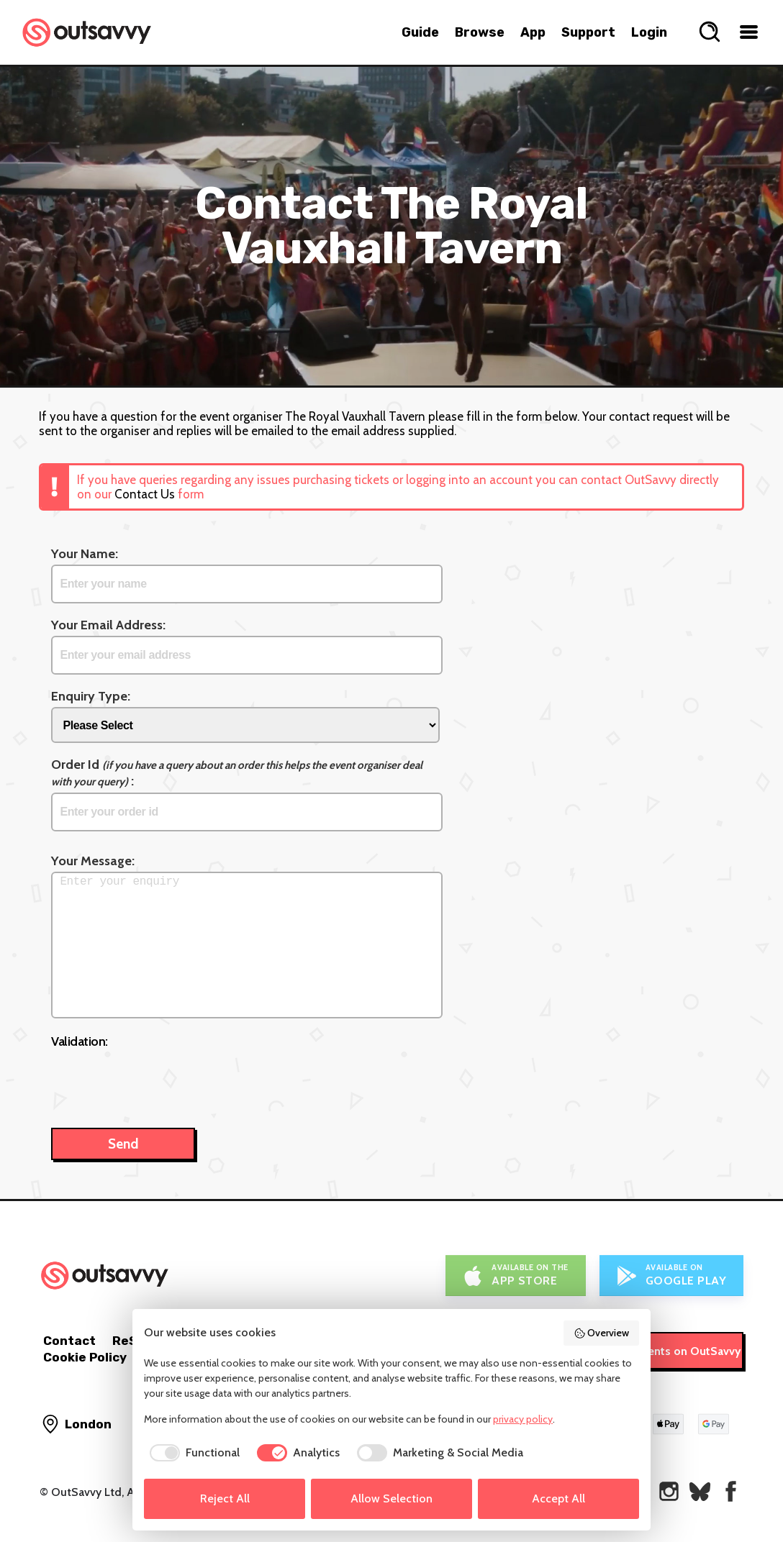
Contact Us (144, 494)
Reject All (225, 1498)
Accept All (558, 1498)
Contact (69, 1340)
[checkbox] (192, 1452)
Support (588, 32)
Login (649, 32)
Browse (479, 32)
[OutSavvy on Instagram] (669, 1491)
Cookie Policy (85, 1357)
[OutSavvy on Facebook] (730, 1491)
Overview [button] (602, 1332)
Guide (420, 32)
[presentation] (160, 1081)
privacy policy (523, 1419)
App (533, 32)
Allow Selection (391, 1498)
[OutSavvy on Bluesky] (699, 1491)
